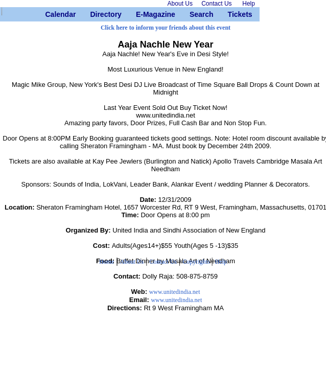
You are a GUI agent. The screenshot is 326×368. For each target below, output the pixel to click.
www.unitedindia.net (174, 291)
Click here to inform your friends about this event (165, 27)
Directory (94, 14)
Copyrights (196, 261)
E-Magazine (140, 14)
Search (193, 14)
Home (106, 261)
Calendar (49, 14)
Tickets (232, 14)
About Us (132, 261)
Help (221, 261)
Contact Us (163, 261)
